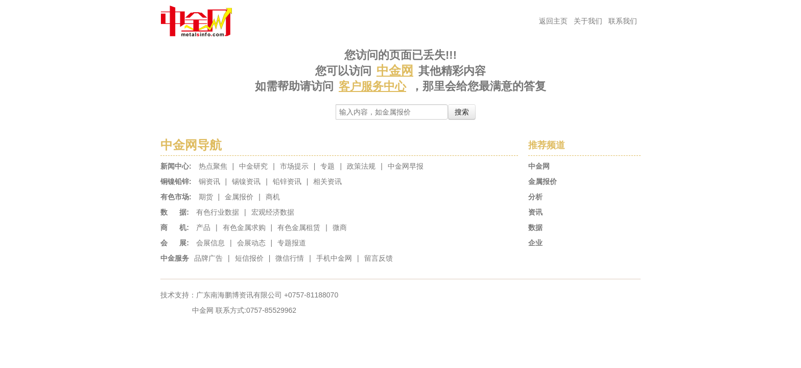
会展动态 (251, 243)
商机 (273, 197)
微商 (340, 227)
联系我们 (622, 21)
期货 (206, 197)
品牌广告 (208, 258)
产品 (203, 227)
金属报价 (239, 197)
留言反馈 (378, 258)
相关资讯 (327, 181)
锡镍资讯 (246, 181)
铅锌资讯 (287, 181)
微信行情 (289, 258)
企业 (535, 243)
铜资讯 (209, 181)
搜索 (462, 112)
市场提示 (294, 166)
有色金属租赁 (298, 227)
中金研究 (253, 166)
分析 (535, 197)
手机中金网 (334, 258)
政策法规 (361, 166)
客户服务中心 (372, 86)
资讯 (535, 212)
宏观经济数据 (272, 212)
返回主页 (553, 21)
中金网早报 (405, 166)
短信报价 (249, 258)
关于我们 (588, 21)
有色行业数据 (217, 212)
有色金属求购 (244, 227)
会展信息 (210, 243)
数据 (535, 227)
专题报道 (291, 243)
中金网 (394, 70)
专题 (327, 166)
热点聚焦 (213, 166)
